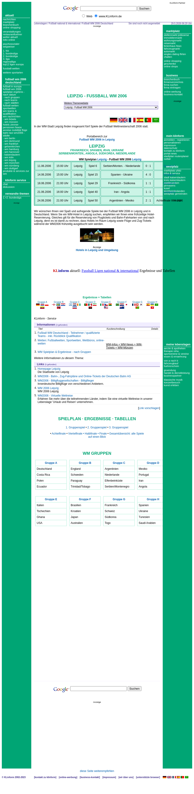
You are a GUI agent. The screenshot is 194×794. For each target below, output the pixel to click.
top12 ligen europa (13, 64)
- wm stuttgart (10, 168)
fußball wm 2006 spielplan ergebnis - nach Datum (13, 92)
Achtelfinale (59, 433)
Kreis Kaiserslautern (174, 180)
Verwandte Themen (17, 193)
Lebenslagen (40, 23)
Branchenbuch (11, 24)
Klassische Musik (173, 379)
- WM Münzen (10, 122)
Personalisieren (172, 142)
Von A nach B (171, 360)
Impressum (170, 145)
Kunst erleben (171, 385)
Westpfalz (172, 166)
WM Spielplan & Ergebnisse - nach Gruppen (64, 352)
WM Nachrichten (11, 116)
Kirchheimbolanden (174, 191)
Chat (5, 184)
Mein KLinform (175, 136)
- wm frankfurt (10, 143)
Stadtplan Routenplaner (176, 156)
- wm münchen (11, 162)
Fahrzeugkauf (171, 363)
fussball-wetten (11, 68)
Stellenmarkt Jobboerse (176, 35)
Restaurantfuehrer (12, 34)
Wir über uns (126, 777)
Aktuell (9, 15)
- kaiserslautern (11, 154)
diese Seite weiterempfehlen (97, 771)
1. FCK (6, 50)
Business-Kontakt (89, 777)
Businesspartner (173, 375)
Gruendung (170, 370)
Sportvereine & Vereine (176, 353)
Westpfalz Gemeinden (175, 193)
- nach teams (10, 100)
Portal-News (170, 153)
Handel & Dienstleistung (177, 373)
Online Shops (171, 66)
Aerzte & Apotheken (174, 348)
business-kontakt (173, 94)
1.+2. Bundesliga (12, 197)
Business (172, 75)
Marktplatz (9, 22)
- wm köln (8, 157)
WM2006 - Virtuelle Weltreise (55, 395)
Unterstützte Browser (148, 777)
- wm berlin (9, 138)
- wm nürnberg (11, 165)
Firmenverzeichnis (173, 82)
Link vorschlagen (149, 408)
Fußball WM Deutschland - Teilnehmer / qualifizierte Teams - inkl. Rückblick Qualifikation (69, 334)
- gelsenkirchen (11, 146)
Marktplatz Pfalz (172, 170)
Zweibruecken (171, 182)
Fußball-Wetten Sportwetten (11, 107)
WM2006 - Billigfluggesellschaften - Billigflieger (66, 380)
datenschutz (170, 148)
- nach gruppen (11, 97)
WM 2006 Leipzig (48, 388)
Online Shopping (11, 27)
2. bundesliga (10, 56)
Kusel (167, 188)
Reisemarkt (169, 43)
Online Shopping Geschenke (172, 62)
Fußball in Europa (12, 86)
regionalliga (9, 61)
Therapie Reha (171, 351)
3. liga (6, 59)
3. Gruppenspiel (118, 427)
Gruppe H (169, 174)
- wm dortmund (11, 141)
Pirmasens (169, 185)
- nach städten (11, 102)
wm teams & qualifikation (10, 112)
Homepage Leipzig (49, 368)
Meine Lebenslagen (178, 344)
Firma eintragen (172, 87)
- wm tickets (9, 119)
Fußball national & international (64, 23)
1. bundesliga (10, 53)
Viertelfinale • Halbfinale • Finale (87, 433)
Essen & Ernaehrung (175, 356)
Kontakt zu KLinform (174, 150)
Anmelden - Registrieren (176, 139)
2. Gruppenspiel (97, 427)
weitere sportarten (13, 72)
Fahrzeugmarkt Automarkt (172, 50)
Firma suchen (171, 84)
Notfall (167, 159)
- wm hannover (11, 152)
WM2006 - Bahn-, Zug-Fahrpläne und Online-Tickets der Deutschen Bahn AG (84, 376)
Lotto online (9, 39)
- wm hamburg (11, 149)
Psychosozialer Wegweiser (11, 45)
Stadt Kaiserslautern (174, 177)
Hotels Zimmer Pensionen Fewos (12, 126)
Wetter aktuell (10, 37)
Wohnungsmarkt (173, 40)
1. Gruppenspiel (75, 427)
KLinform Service (15, 180)
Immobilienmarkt (173, 37)
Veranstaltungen (12, 31)
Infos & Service (172, 173)
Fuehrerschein (171, 366)
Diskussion (9, 187)
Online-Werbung (172, 91)
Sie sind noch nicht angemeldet (144, 23)
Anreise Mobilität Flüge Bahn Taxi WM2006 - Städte (15, 133)
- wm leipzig (9, 160)
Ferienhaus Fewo (173, 46)
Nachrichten (9, 19)
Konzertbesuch (172, 382)
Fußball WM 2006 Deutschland (15, 81)
